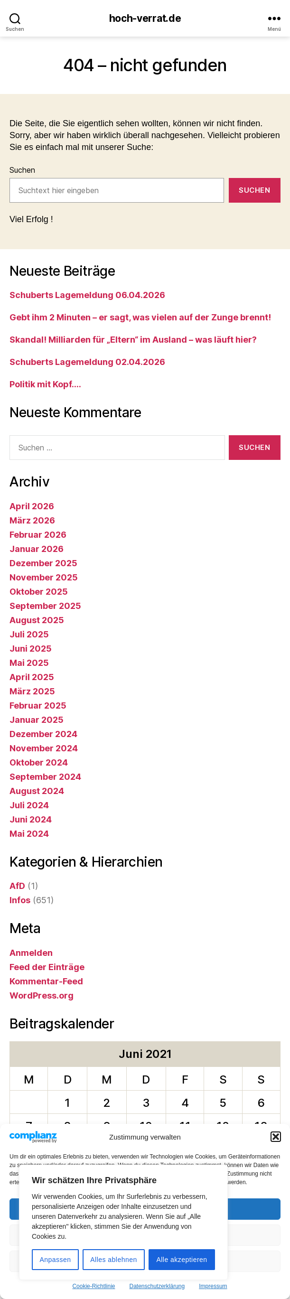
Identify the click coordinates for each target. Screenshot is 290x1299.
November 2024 (43, 748)
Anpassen (55, 1259)
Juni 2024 (30, 819)
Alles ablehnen (113, 1259)
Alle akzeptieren (181, 1259)
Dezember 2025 (43, 563)
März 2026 (32, 520)
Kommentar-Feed (46, 981)
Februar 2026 (37, 535)
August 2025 (36, 620)
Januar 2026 (36, 549)
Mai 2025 (29, 663)
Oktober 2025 (38, 592)
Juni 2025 (30, 649)
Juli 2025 (29, 634)
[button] (276, 1136)
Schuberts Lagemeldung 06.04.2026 (87, 295)
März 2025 (32, 691)
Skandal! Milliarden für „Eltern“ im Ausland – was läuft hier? (133, 340)
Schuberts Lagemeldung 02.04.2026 (87, 362)
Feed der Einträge (46, 967)
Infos (19, 900)
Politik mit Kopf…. (45, 384)
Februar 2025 (37, 705)
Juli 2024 (29, 805)
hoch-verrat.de (145, 18)
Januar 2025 (36, 720)
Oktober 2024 (38, 762)
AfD (17, 886)
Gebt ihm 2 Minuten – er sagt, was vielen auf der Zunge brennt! (140, 317)
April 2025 (31, 677)
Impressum (213, 1286)
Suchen (22, 170)
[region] (123, 1222)
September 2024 (45, 777)
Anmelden (31, 953)
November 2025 (43, 577)
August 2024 (36, 791)
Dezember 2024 (43, 734)
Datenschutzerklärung (157, 1286)
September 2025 (45, 606)
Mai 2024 (29, 834)
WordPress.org (41, 995)
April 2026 (31, 506)
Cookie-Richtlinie (93, 1286)
